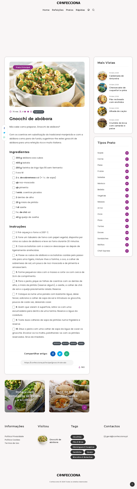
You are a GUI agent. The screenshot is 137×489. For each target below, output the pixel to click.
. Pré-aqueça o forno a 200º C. (30, 232)
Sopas (100, 152)
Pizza (100, 220)
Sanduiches (103, 238)
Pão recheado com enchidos (116, 100)
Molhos (101, 244)
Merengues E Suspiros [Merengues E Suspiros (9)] (83, 447)
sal (21, 212)
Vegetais (102, 195)
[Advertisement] (68, 32)
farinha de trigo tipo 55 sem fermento (37, 167)
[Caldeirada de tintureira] (102, 76)
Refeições (58, 10)
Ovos (100, 214)
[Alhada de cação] (102, 111)
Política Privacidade (14, 436)
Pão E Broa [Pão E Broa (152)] (78, 442)
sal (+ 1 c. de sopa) (34, 177)
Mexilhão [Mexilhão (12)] (77, 437)
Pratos (69, 10)
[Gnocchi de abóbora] (42, 439)
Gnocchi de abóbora (55, 440)
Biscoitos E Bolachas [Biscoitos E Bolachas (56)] (83, 457)
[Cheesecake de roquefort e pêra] (102, 87)
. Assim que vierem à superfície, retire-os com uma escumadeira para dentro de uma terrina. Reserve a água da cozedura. (45, 311)
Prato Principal (23, 67)
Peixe (100, 165)
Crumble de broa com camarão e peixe (118, 126)
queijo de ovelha (25, 217)
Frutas (101, 171)
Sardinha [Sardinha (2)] (77, 452)
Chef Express (104, 250)
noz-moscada (23, 182)
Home (46, 10)
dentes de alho (23, 197)
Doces (101, 232)
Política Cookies (12, 439)
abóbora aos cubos (27, 157)
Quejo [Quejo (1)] (90, 452)
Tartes (101, 226)
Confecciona (54, 482)
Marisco (101, 183)
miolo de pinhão (25, 202)
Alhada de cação (118, 111)
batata (21, 162)
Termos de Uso (12, 443)
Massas (101, 201)
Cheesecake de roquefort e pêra (118, 89)
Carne (101, 159)
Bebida (101, 189)
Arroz (100, 208)
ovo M (17, 172)
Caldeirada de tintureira (116, 77)
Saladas (101, 177)
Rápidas (80, 10)
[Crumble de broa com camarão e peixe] (102, 123)
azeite (19, 207)
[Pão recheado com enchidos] (102, 99)
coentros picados (27, 192)
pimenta (20, 187)
